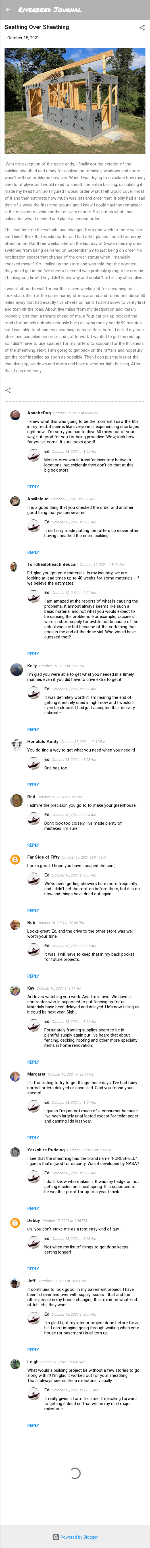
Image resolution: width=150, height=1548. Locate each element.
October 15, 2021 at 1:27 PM (61, 666)
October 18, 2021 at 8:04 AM (74, 815)
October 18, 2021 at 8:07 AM (74, 1102)
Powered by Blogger (75, 1537)
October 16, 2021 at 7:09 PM (89, 1150)
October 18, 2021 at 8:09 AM (74, 1314)
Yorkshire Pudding (46, 1149)
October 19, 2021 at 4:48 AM (63, 1362)
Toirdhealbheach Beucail (52, 564)
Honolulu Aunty (43, 741)
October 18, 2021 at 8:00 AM (74, 451)
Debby (33, 1220)
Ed (46, 451)
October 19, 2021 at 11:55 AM (75, 1390)
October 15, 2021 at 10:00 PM (61, 923)
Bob (31, 922)
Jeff (32, 1280)
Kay (30, 988)
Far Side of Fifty (43, 857)
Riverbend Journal (50, 10)
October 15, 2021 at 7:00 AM (73, 499)
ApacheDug (39, 412)
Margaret (36, 1074)
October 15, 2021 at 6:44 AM (75, 413)
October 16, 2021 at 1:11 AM (59, 988)
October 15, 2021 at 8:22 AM (102, 564)
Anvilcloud (38, 498)
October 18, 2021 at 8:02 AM (74, 593)
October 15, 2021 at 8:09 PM (60, 797)
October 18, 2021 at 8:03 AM (74, 689)
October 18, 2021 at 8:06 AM (74, 1021)
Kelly (32, 665)
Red (31, 796)
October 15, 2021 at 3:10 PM (83, 742)
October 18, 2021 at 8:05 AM (74, 875)
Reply (33, 487)
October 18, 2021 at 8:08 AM (74, 1238)
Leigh (33, 1361)
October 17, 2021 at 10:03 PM (62, 1281)
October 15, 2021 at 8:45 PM (84, 857)
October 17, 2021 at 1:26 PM (64, 1221)
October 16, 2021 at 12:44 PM (71, 1074)
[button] (142, 28)
